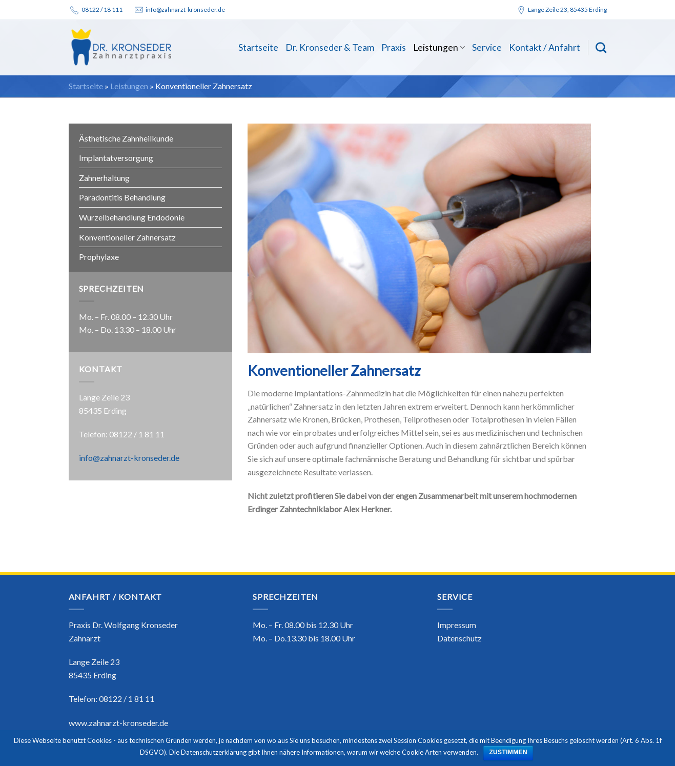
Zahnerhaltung (104, 178)
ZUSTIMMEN (508, 752)
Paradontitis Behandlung (122, 197)
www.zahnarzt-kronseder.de (118, 723)
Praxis (393, 47)
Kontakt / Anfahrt (544, 47)
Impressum (456, 625)
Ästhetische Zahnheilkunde (126, 138)
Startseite (258, 47)
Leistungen (439, 47)
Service (487, 47)
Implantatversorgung (116, 158)
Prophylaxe (99, 256)
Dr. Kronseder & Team (329, 47)
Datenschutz (459, 638)
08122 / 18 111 (101, 9)
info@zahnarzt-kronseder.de (185, 9)
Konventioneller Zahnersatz (127, 237)
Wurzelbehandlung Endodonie (132, 217)
